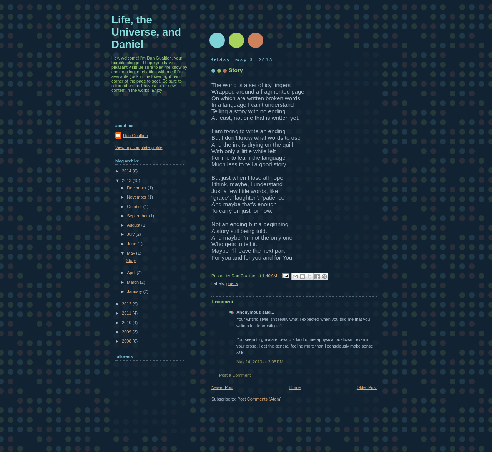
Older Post (367, 387)
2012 (127, 303)
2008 (127, 341)
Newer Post (222, 387)
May (131, 253)
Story (131, 260)
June (132, 244)
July (131, 234)
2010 (127, 322)
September (138, 216)
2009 (127, 331)
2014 (127, 171)
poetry (232, 283)
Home (295, 387)
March (133, 282)
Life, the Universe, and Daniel (146, 32)
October (135, 206)
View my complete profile (139, 147)
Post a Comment (235, 375)
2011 (127, 313)
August (134, 225)
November (137, 197)
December (137, 187)
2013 (127, 180)
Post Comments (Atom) (260, 399)
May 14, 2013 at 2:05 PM (259, 361)
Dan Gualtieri (135, 135)
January (135, 291)
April (131, 272)
